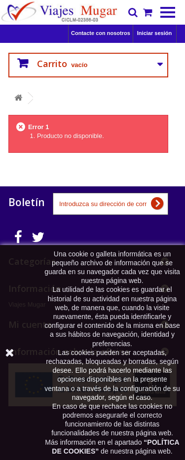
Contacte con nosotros (100, 33)
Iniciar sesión (154, 33)
